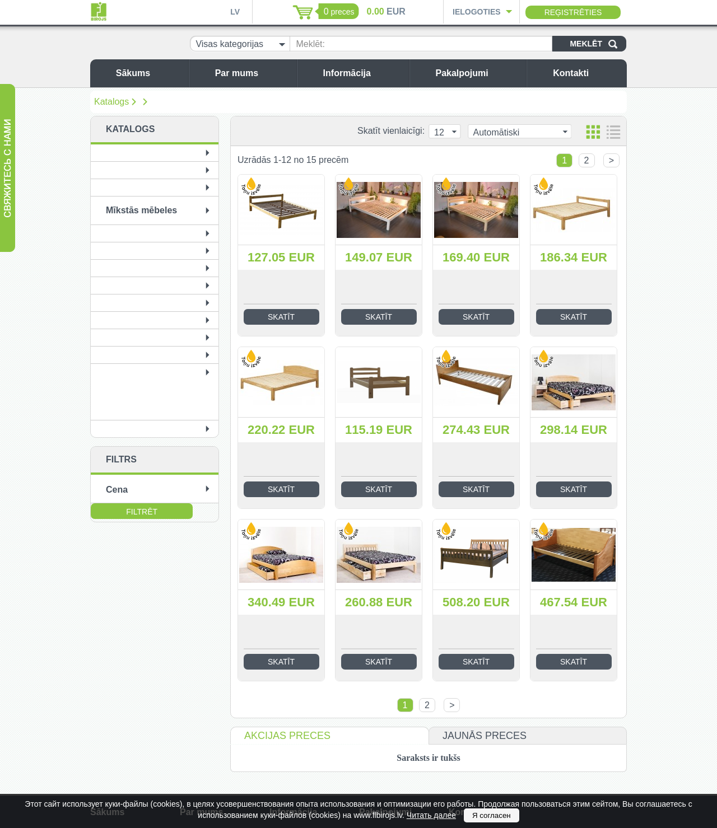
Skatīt (281, 316)
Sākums (149, 73)
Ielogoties (477, 11)
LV (235, 11)
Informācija (363, 73)
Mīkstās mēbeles (141, 210)
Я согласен (491, 815)
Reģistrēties (573, 12)
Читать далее (431, 815)
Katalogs (111, 101)
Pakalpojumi (477, 73)
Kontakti (587, 73)
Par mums (253, 73)
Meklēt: (310, 44)
